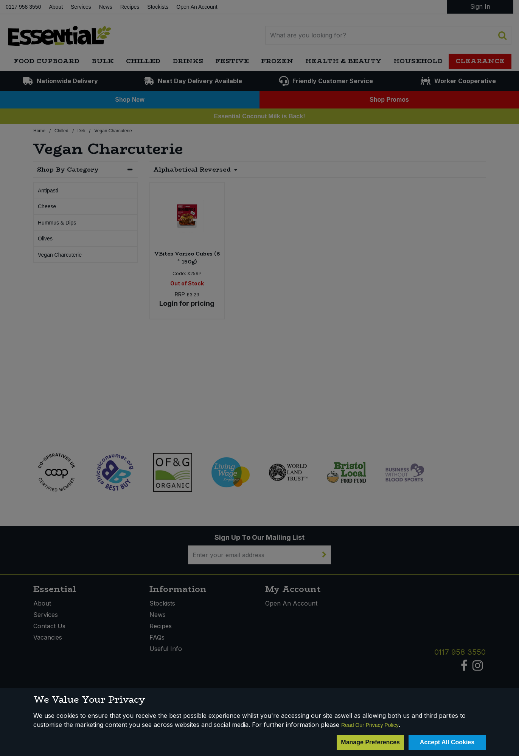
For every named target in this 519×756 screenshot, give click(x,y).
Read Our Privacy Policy (370, 725)
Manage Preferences (370, 742)
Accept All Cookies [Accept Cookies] (447, 742)
